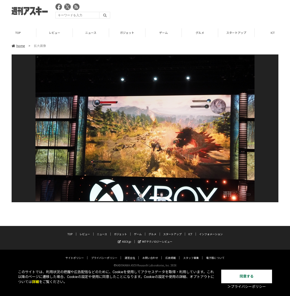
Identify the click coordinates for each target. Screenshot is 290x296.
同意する (247, 276)
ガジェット (127, 33)
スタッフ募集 (191, 254)
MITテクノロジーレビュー (155, 237)
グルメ (200, 33)
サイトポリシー (74, 254)
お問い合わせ (150, 254)
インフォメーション (211, 230)
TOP (18, 33)
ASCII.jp (124, 237)
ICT (190, 230)
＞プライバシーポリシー (246, 287)
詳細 (35, 282)
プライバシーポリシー (104, 254)
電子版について (215, 254)
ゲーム (163, 33)
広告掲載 (170, 254)
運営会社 (130, 254)
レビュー (54, 33)
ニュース (90, 33)
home (18, 46)
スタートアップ (236, 33)
